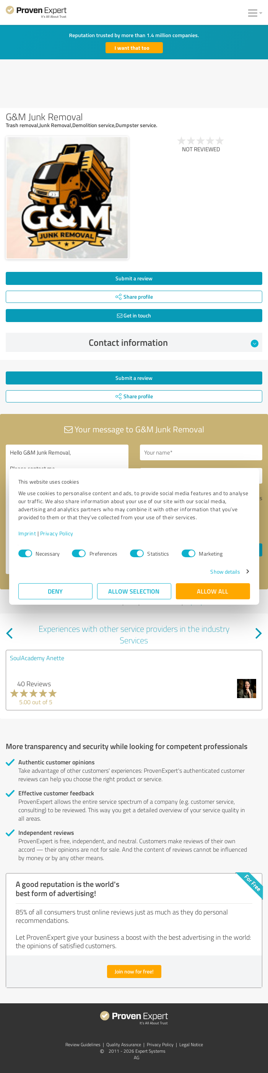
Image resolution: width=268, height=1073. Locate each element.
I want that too (132, 48)
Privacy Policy (56, 533)
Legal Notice (191, 1044)
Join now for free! (134, 971)
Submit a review (134, 278)
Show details (225, 571)
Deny (55, 591)
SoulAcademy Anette (37, 658)
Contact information (173, 342)
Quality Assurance (123, 1044)
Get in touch (134, 315)
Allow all (213, 591)
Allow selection (134, 591)
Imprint (27, 533)
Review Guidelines (83, 1044)
